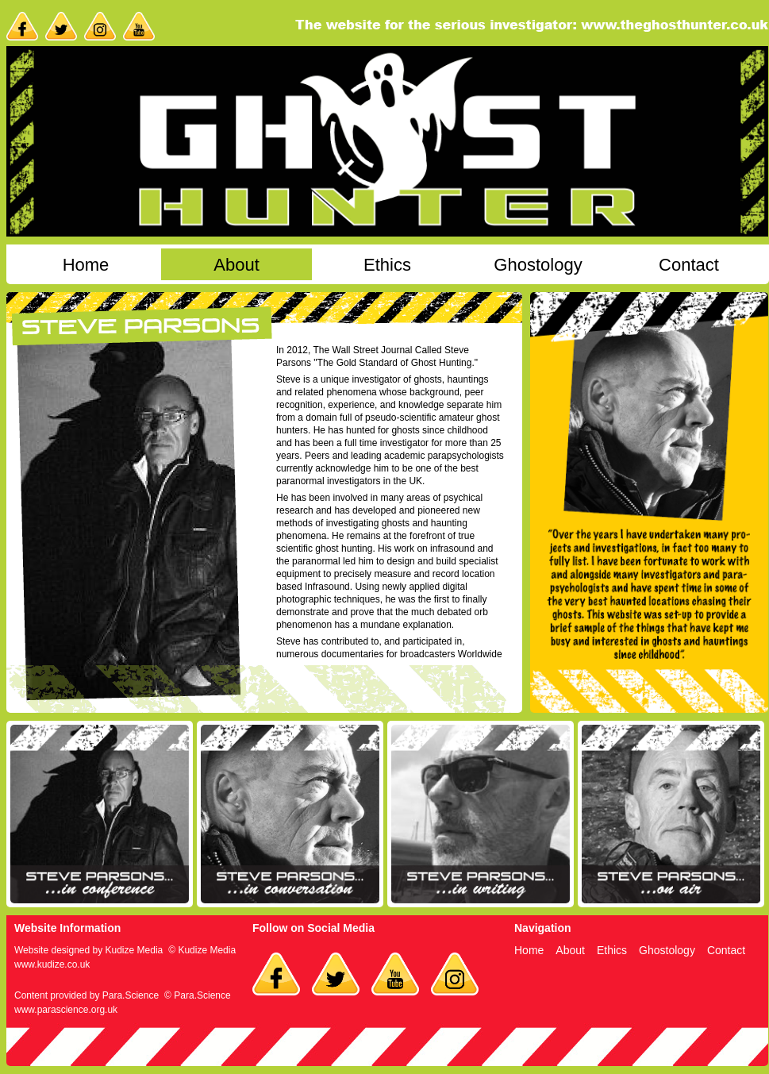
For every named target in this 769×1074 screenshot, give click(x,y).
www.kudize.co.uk (52, 964)
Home (86, 265)
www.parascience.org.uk (65, 1009)
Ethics (387, 265)
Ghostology (538, 265)
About (236, 265)
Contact (689, 265)
